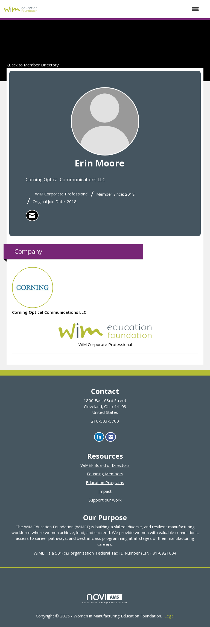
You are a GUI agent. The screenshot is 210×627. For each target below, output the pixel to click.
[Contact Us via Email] (110, 437)
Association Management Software (105, 599)
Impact (105, 491)
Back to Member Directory (33, 65)
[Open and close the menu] (121, 9)
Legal (169, 616)
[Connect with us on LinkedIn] (99, 437)
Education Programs (105, 482)
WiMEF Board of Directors (105, 465)
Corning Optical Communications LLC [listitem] (49, 291)
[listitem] (32, 215)
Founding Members (105, 473)
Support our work (105, 500)
